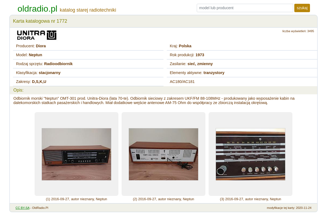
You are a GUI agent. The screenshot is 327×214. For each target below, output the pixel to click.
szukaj (302, 8)
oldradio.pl (38, 9)
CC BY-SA (22, 207)
